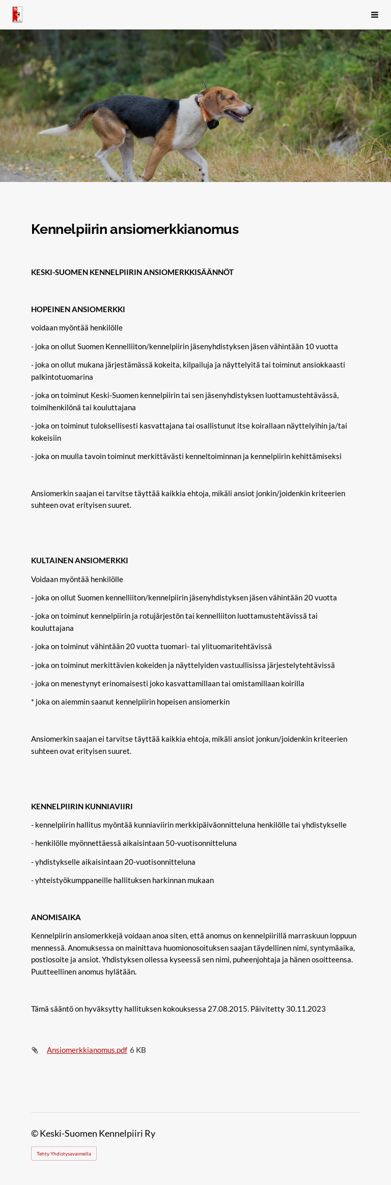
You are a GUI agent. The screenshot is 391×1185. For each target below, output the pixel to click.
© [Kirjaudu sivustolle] (35, 1133)
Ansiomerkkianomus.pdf (87, 1049)
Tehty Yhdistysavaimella (64, 1153)
